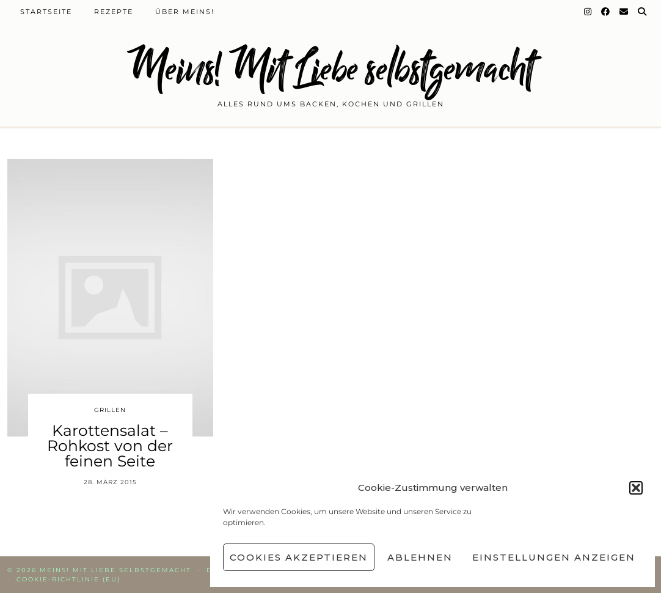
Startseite (46, 11)
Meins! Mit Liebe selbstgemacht (330, 68)
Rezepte (113, 11)
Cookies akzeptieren (299, 557)
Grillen (110, 410)
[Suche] (643, 11)
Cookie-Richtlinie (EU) (68, 579)
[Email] (624, 11)
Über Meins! (184, 11)
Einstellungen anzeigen (553, 557)
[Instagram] (588, 11)
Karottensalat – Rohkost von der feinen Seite (110, 445)
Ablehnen (420, 557)
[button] (636, 488)
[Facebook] (606, 11)
